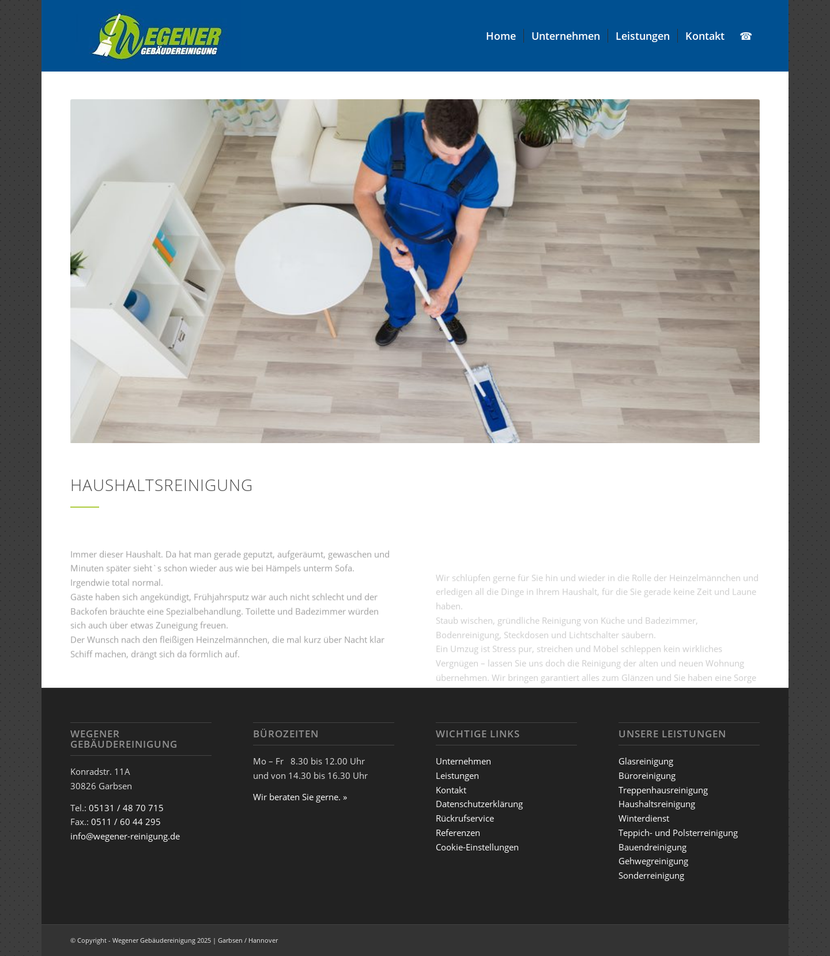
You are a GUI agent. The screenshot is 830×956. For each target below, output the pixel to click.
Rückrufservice (465, 818)
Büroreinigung (647, 775)
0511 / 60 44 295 (126, 821)
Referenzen (458, 832)
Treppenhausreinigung (663, 790)
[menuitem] (500, 36)
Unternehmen (463, 761)
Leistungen (457, 775)
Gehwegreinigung (653, 861)
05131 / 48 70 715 (126, 807)
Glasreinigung (645, 761)
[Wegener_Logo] (155, 36)
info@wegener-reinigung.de (125, 836)
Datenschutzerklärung (479, 803)
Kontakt (451, 790)
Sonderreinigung (651, 875)
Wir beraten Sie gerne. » (300, 797)
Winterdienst (643, 818)
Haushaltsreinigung (656, 803)
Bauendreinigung (652, 847)
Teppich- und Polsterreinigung (678, 832)
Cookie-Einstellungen (477, 847)
